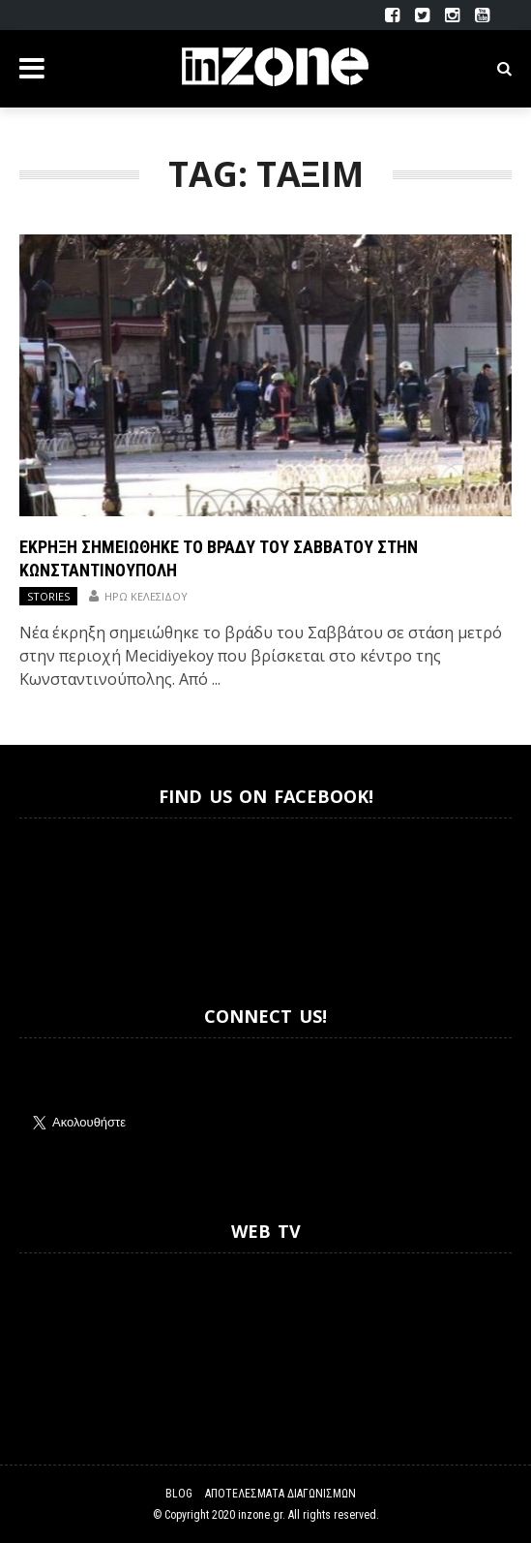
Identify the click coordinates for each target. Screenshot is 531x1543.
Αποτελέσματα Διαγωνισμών (280, 1493)
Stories (48, 596)
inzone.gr (260, 1515)
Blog (178, 1493)
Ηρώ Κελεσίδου (146, 596)
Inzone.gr (66, 894)
